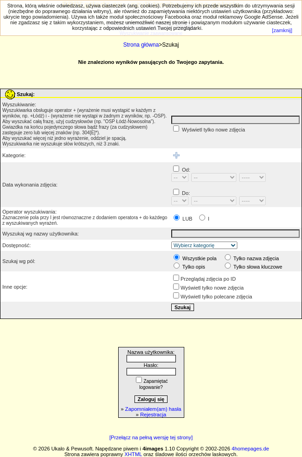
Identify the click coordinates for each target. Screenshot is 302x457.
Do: (186, 193)
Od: (186, 170)
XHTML (133, 454)
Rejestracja (153, 414)
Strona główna (141, 45)
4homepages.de (250, 448)
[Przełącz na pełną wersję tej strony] (151, 437)
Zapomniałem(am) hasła (153, 409)
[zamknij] (282, 30)
